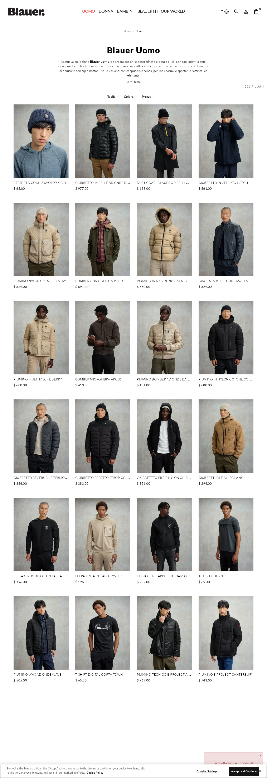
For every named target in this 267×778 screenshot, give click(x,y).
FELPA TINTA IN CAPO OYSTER (98, 575)
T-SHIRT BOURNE (212, 575)
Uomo (87, 11)
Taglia (112, 96)
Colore (128, 96)
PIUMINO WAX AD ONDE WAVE (38, 673)
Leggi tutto (133, 81)
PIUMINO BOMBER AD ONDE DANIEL (165, 378)
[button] (133, 81)
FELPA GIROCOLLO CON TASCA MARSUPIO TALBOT (53, 575)
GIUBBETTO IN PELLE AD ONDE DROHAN (107, 182)
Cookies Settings (207, 771)
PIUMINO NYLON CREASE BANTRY (40, 280)
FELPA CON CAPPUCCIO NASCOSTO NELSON (171, 575)
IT (224, 12)
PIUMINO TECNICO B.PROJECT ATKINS (166, 673)
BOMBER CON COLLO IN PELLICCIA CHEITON (110, 280)
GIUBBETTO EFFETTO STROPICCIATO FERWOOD (112, 477)
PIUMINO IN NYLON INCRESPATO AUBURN (169, 280)
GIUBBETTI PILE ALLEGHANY (220, 477)
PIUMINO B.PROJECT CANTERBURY (225, 673)
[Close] (260, 770)
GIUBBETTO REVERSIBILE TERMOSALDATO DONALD (53, 477)
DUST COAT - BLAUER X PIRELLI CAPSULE (168, 182)
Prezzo (146, 96)
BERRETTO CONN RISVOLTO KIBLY (40, 182)
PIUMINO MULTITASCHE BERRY (37, 378)
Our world (173, 11)
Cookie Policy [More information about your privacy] (94, 772)
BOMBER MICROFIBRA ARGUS (98, 378)
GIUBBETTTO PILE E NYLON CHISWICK (166, 477)
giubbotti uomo (94, 66)
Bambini (125, 11)
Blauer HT (148, 11)
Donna (105, 11)
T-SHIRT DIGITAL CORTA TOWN (99, 673)
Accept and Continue (244, 771)
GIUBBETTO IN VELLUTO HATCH (223, 182)
